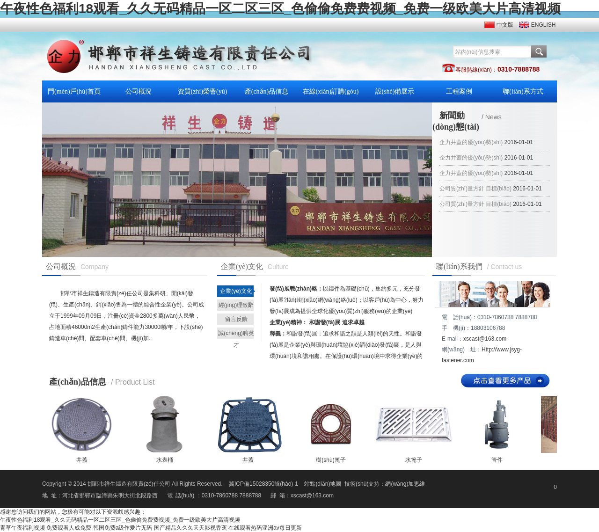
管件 (497, 460)
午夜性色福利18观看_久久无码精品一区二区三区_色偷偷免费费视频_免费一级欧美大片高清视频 (280, 8)
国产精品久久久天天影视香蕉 (190, 528)
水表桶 (164, 460)
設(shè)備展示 (395, 91)
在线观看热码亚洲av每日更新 (265, 528)
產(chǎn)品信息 (267, 91)
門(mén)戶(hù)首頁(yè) (74, 95)
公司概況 (138, 91)
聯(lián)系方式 (523, 91)
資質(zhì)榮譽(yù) (202, 91)
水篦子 (413, 460)
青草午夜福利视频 (22, 528)
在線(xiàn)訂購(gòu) (331, 91)
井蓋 (82, 460)
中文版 (505, 25)
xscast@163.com (484, 338)
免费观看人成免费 (68, 528)
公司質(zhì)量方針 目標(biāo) (475, 188)
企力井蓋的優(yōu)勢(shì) (471, 142)
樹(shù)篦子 (330, 460)
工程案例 (459, 91)
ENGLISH (543, 25)
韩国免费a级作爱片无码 (123, 528)
